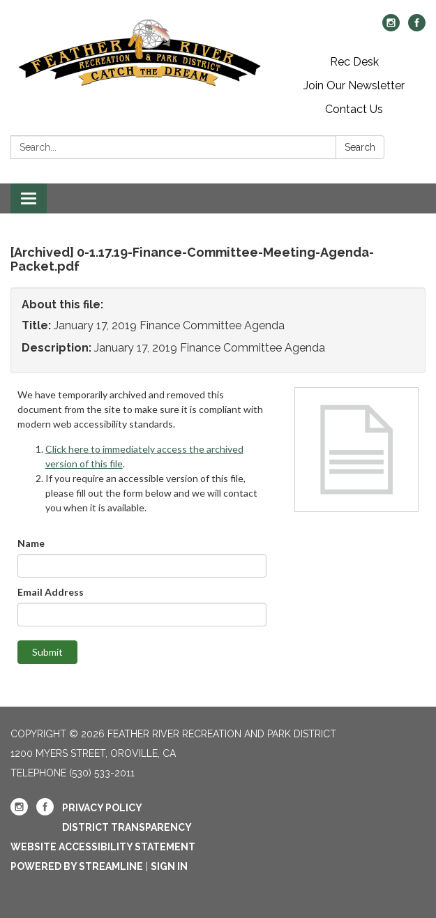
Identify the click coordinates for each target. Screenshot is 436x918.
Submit (47, 652)
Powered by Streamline (76, 866)
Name (31, 543)
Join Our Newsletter (354, 85)
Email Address (50, 592)
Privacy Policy (102, 807)
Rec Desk (354, 61)
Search (360, 147)
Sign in (169, 866)
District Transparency (127, 827)
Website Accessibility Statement (102, 846)
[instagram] (391, 27)
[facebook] (417, 27)
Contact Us (354, 109)
